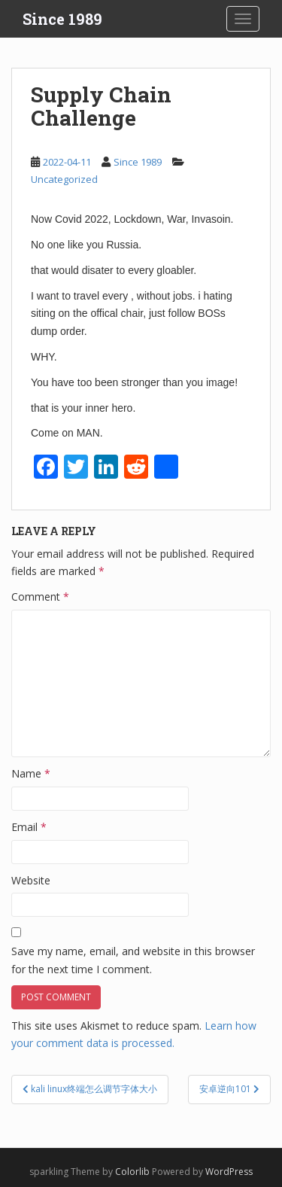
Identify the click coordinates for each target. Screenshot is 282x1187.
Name (30, 773)
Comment (40, 596)
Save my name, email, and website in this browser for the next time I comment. (133, 960)
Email (29, 827)
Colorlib (132, 1171)
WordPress (229, 1171)
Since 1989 (62, 19)
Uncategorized (64, 179)
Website (30, 880)
